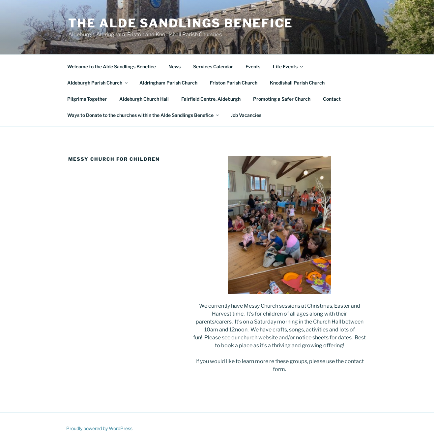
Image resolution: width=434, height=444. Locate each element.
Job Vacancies (246, 115)
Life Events (288, 66)
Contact (332, 99)
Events (253, 66)
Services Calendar (213, 66)
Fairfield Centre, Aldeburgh (211, 99)
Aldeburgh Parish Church (98, 82)
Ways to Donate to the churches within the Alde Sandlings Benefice (143, 115)
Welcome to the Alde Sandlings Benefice (111, 66)
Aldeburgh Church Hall (144, 99)
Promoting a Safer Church (281, 99)
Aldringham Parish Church (168, 82)
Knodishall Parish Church (297, 82)
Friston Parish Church (233, 82)
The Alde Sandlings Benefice (180, 23)
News (174, 66)
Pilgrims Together (87, 99)
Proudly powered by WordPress (99, 428)
